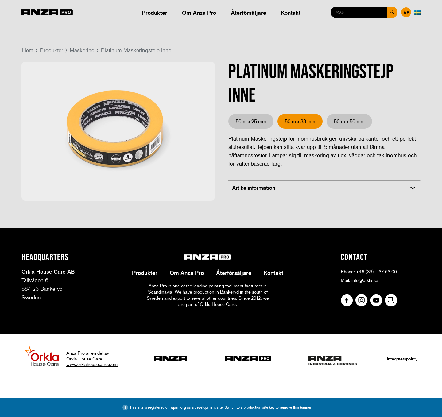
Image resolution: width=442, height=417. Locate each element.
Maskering (82, 50)
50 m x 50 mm (349, 121)
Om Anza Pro (199, 12)
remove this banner (296, 407)
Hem (27, 50)
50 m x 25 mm (251, 121)
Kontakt (290, 12)
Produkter (154, 12)
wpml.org (178, 407)
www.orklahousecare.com (92, 364)
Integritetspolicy (402, 358)
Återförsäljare (248, 12)
